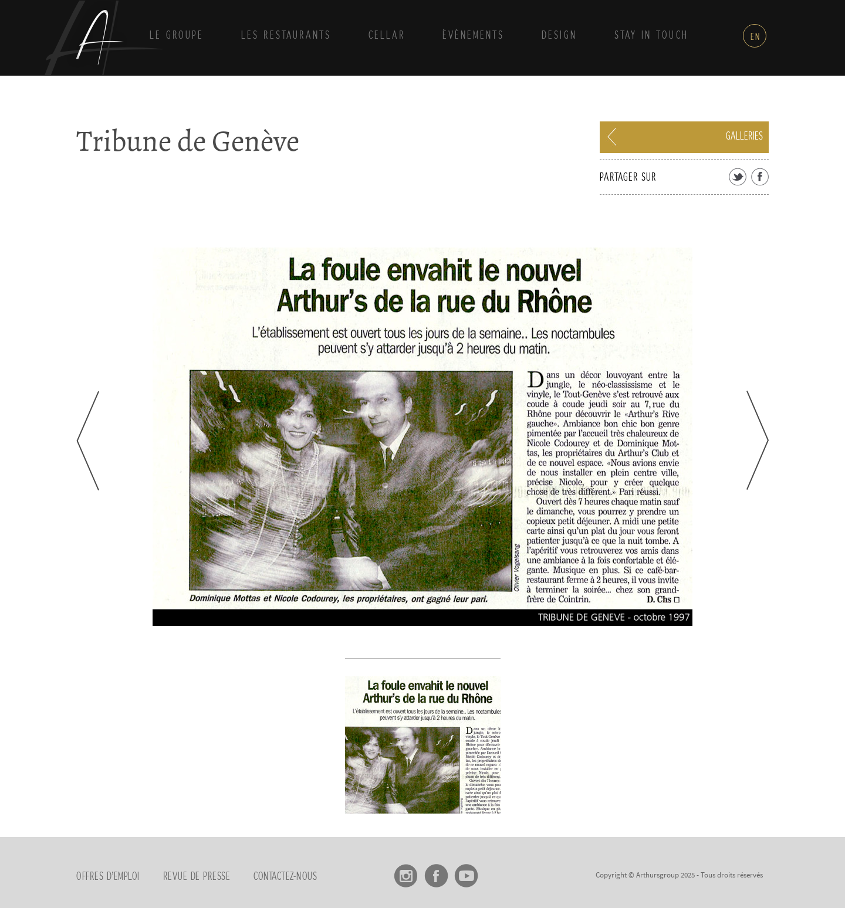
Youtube (466, 871)
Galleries (744, 136)
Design (559, 36)
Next (757, 440)
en (755, 37)
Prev (87, 441)
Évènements (473, 36)
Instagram (406, 871)
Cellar (387, 36)
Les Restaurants (286, 36)
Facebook (436, 871)
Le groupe (177, 36)
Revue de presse (197, 877)
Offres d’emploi (108, 877)
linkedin (496, 871)
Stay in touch (651, 36)
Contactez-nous (285, 877)
